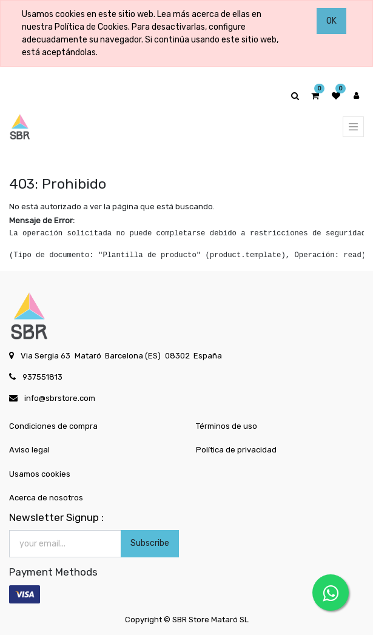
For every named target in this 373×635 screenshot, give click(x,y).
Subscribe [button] (149, 543)
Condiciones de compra (53, 426)
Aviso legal (29, 449)
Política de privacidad (236, 449)
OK (331, 21)
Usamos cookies (39, 474)
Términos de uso (226, 426)
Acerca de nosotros (46, 497)
